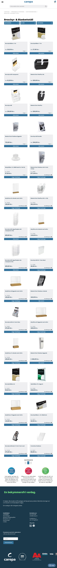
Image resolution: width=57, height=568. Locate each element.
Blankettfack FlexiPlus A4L (37, 74)
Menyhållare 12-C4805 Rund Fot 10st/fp (15, 167)
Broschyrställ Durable (36, 136)
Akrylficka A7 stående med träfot (13, 353)
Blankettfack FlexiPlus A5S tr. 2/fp (39, 198)
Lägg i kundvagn (16, 177)
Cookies (5, 521)
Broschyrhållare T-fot (36, 43)
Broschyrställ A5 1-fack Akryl (38, 260)
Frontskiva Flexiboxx (36, 446)
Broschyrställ (8, 105)
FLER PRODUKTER (28, 460)
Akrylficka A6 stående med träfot (39, 229)
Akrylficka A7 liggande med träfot (14, 415)
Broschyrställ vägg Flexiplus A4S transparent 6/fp (13, 230)
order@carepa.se (33, 515)
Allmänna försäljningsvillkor (9, 517)
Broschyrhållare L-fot (10, 43)
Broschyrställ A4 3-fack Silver (12, 322)
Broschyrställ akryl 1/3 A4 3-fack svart (15, 446)
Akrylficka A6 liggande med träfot (14, 291)
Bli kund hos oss (7, 518)
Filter (28, 23)
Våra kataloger (6, 515)
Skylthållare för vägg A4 (37, 384)
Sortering (45, 23)
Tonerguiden (6, 514)
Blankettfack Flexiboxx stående (39, 291)
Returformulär (6, 520)
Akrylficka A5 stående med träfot (13, 198)
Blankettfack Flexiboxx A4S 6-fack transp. (39, 168)
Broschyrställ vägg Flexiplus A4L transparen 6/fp (13, 261)
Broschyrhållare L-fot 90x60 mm (39, 415)
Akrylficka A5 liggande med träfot (39, 322)
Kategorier (12, 23)
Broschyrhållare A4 (10, 384)
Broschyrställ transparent (11, 74)
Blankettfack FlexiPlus (36, 105)
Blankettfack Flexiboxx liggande (13, 136)
